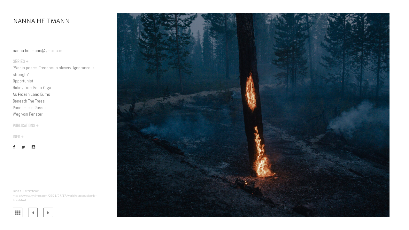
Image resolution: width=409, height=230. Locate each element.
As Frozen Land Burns (31, 94)
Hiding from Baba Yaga (32, 87)
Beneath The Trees (29, 101)
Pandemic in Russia (30, 108)
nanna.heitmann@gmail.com (38, 50)
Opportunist (23, 81)
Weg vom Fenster (27, 114)
